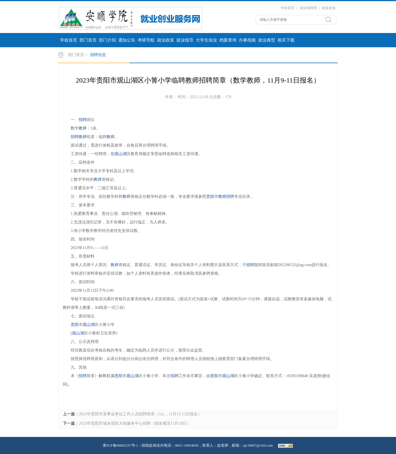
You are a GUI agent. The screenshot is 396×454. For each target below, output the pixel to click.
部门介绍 (107, 40)
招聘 (83, 120)
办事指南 (247, 40)
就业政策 (329, 8)
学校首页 (287, 8)
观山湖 (120, 154)
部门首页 (88, 40)
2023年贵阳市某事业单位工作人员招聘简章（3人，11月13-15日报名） (140, 414)
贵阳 (210, 196)
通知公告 (126, 40)
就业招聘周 (308, 8)
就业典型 (266, 40)
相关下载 (286, 40)
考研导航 (146, 40)
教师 (83, 128)
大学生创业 (206, 40)
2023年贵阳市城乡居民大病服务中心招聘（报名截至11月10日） (134, 423)
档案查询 (227, 40)
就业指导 (184, 40)
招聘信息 (98, 55)
